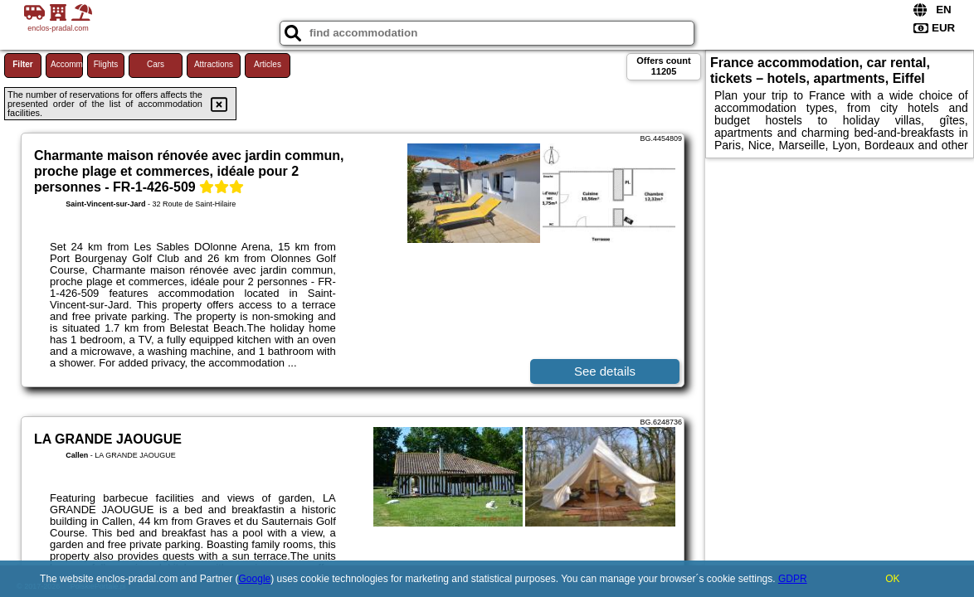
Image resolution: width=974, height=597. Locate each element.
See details (605, 371)
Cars (155, 64)
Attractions (213, 64)
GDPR (792, 579)
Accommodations (67, 64)
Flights (106, 64)
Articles (267, 64)
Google (255, 579)
